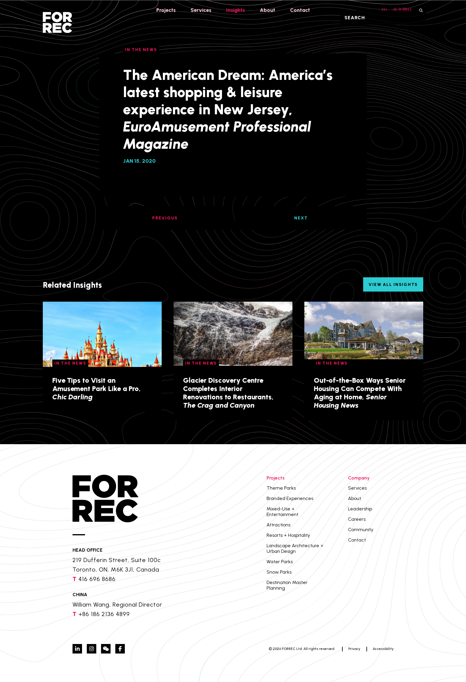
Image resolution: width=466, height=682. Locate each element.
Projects (165, 10)
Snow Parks (279, 572)
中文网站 (402, 10)
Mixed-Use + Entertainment (282, 511)
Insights (236, 10)
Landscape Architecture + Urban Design (295, 548)
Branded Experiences (290, 498)
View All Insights (393, 284)
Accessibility (383, 649)
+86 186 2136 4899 (104, 614)
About (268, 10)
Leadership (360, 509)
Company (359, 478)
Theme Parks (281, 488)
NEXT (301, 218)
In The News (70, 363)
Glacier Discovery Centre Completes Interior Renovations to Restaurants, (228, 392)
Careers (357, 519)
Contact (301, 10)
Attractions (278, 525)
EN (382, 10)
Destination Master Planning (287, 585)
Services (200, 10)
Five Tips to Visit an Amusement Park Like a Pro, (96, 388)
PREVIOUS (165, 218)
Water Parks (280, 561)
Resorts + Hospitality (288, 535)
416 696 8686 (97, 579)
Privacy (354, 649)
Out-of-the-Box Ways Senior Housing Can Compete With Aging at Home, (360, 392)
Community (360, 529)
